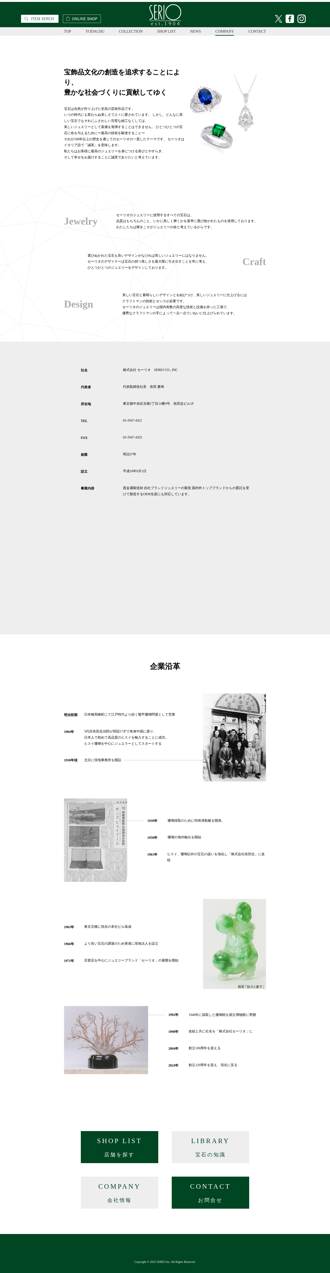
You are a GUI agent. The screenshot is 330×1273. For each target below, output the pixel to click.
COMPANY (224, 31)
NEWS (195, 31)
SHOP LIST (166, 31)
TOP (67, 31)
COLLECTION (131, 31)
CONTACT (257, 31)
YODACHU (94, 31)
